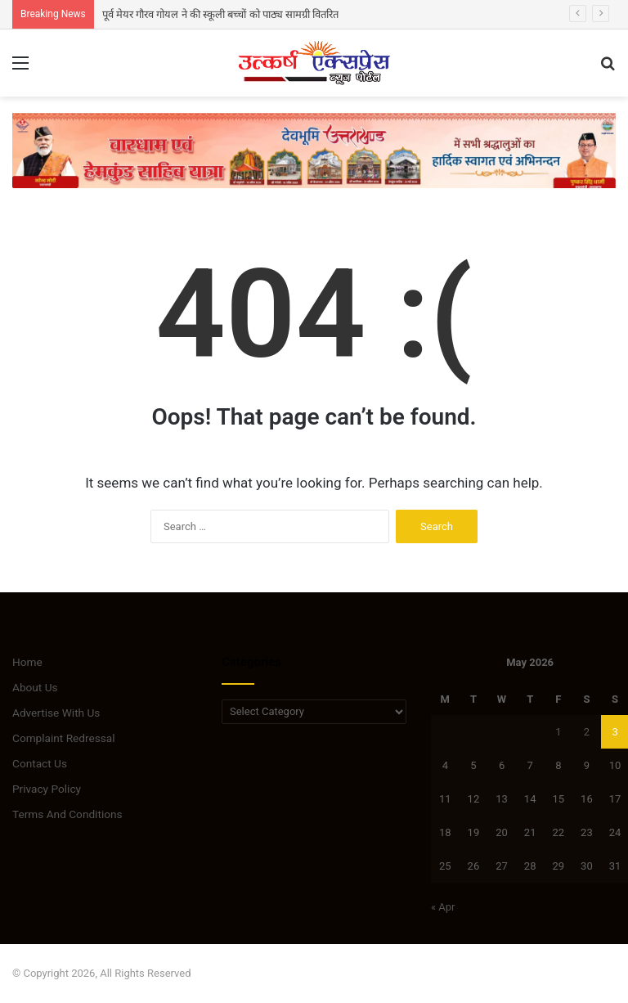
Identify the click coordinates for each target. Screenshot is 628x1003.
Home (27, 661)
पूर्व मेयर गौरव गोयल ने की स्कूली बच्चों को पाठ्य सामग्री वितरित (220, 14)
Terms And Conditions (67, 814)
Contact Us (39, 763)
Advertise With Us (56, 712)
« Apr (443, 907)
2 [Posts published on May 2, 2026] (587, 732)
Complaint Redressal (63, 737)
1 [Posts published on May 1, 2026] (558, 732)
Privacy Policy (46, 788)
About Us (35, 687)
